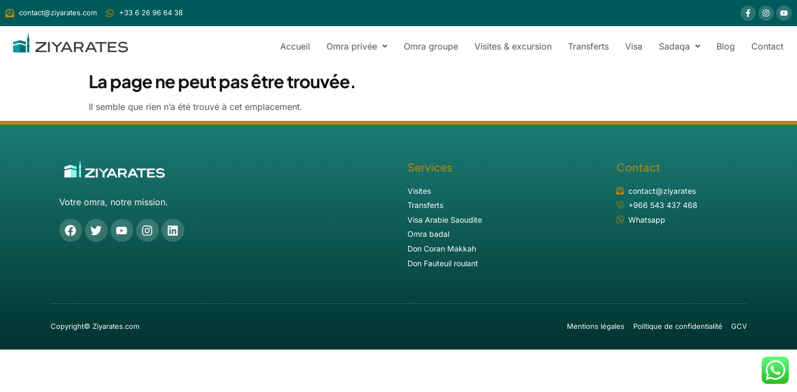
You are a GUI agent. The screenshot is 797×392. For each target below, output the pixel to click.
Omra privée (356, 46)
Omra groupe (431, 46)
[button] (357, 46)
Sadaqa (679, 46)
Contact (767, 46)
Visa (633, 46)
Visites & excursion (513, 46)
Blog (725, 46)
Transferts (588, 46)
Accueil (295, 46)
